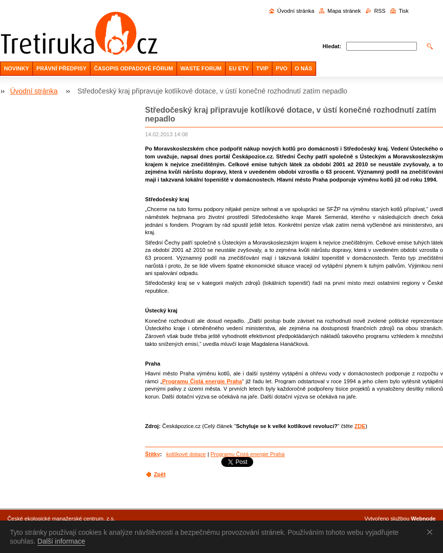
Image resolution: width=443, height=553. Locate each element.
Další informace (61, 541)
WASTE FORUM (201, 68)
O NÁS (303, 68)
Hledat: (332, 46)
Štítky (152, 454)
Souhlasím (431, 532)
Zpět (160, 474)
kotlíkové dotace (186, 454)
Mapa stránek (344, 11)
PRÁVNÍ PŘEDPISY (61, 68)
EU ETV (239, 68)
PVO (282, 68)
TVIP (262, 68)
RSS (379, 11)
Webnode (423, 519)
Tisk (404, 11)
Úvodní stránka (295, 11)
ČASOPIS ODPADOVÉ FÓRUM (133, 68)
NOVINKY (16, 68)
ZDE (359, 426)
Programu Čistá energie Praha (202, 381)
